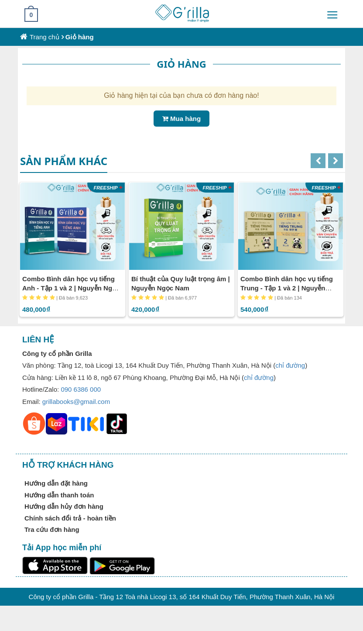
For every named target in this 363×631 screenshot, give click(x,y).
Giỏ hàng (79, 37)
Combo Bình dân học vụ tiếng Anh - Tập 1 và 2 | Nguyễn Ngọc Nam (71, 288)
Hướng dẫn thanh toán (59, 495)
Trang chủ (44, 37)
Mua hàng (181, 118)
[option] (72, 249)
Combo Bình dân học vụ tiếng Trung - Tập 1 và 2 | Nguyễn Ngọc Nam (286, 288)
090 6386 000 (81, 389)
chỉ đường (290, 365)
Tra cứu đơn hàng (51, 529)
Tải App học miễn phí (61, 547)
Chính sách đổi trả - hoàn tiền (70, 518)
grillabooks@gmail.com (76, 401)
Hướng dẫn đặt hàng (56, 483)
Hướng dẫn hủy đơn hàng (63, 506)
